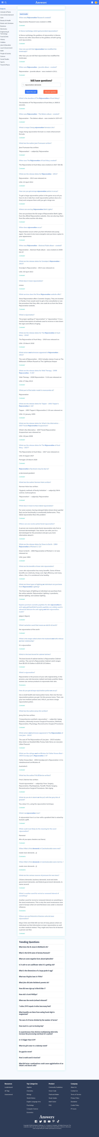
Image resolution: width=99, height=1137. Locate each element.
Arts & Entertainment (7, 15)
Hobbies (3, 42)
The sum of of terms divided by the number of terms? (38, 1020)
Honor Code (52, 1091)
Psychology (30, 1105)
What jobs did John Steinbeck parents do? (34, 982)
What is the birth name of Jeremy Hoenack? (34, 953)
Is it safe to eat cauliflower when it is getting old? (37, 965)
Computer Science (32, 1109)
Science (2, 56)
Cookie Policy (75, 1105)
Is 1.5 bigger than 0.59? (27, 1040)
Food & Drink (4, 37)
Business (3, 26)
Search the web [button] (31, 92)
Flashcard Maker (54, 1094)
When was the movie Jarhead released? (33, 1000)
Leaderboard (9, 1087)
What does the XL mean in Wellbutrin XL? (33, 947)
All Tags (7, 1091)
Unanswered (9, 1094)
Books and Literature (6, 23)
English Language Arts (34, 1102)
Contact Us (74, 1091)
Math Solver (52, 1102)
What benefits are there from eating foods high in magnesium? (37, 1013)
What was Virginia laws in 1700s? (31, 977)
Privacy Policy (75, 1098)
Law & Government (6, 48)
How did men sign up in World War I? (32, 988)
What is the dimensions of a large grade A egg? (36, 971)
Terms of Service (76, 1094)
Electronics (3, 29)
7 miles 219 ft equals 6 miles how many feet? (35, 1006)
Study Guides (53, 1098)
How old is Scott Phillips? (28, 994)
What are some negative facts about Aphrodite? (36, 959)
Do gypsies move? (25, 1052)
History (2, 39)
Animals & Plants (5, 12)
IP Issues (73, 1109)
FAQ (50, 1105)
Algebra (29, 1087)
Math (2, 51)
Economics (30, 1112)
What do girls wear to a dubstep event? (33, 1046)
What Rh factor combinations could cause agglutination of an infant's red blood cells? (41, 1065)
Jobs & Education (5, 45)
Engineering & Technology (4, 33)
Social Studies (4, 59)
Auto (1, 18)
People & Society (5, 53)
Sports (2, 62)
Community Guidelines (56, 1087)
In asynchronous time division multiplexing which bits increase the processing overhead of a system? (38, 1033)
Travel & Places (5, 65)
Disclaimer (74, 1102)
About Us (74, 1087)
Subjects (3, 9)
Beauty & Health (5, 20)
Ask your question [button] (50, 92)
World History (31, 1098)
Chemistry (30, 1091)
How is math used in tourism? (29, 1058)
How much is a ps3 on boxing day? (31, 1026)
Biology (29, 1094)
